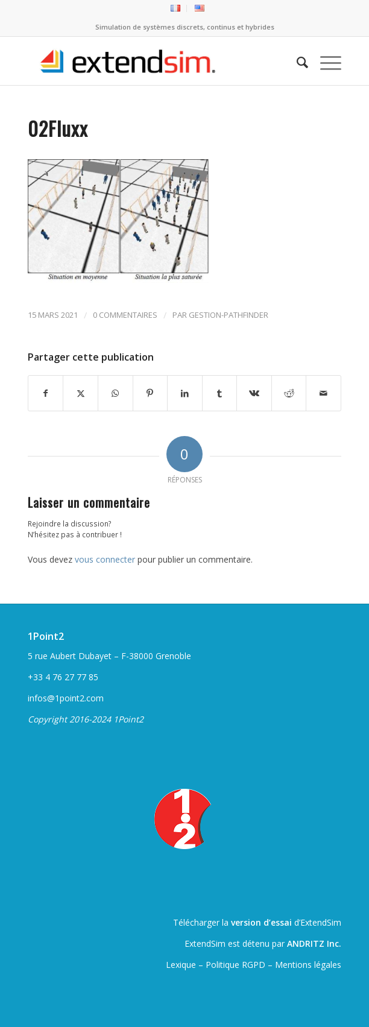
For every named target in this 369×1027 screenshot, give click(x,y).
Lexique (181, 964)
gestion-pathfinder (228, 314)
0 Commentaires (125, 314)
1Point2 (46, 636)
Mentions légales (308, 964)
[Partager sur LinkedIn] (185, 393)
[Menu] (324, 61)
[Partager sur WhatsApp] (115, 393)
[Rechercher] (296, 61)
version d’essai (261, 922)
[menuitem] (176, 8)
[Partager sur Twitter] (80, 393)
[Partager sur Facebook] (45, 393)
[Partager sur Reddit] (289, 393)
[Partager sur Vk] (254, 393)
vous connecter (105, 559)
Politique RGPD (235, 964)
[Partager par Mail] (323, 393)
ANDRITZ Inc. (314, 943)
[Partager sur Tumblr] (220, 393)
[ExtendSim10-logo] (153, 61)
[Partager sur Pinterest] (150, 393)
